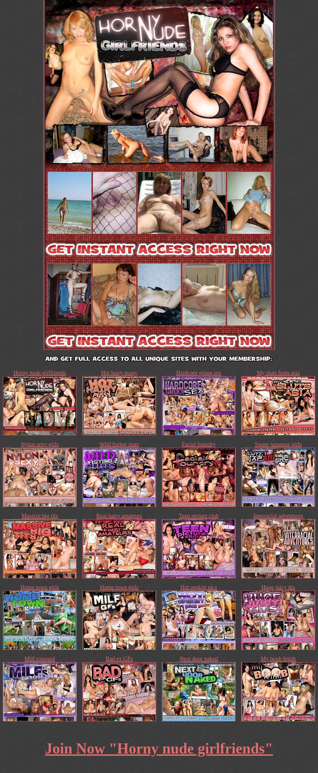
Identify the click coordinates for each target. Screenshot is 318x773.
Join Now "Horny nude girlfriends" (159, 748)
